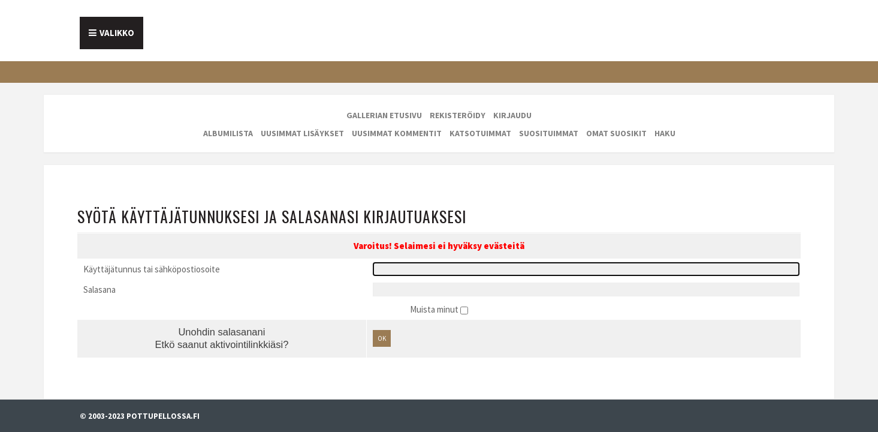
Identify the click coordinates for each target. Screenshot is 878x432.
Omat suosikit (616, 123)
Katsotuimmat (480, 123)
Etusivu (111, 28)
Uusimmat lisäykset (302, 123)
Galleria (397, 28)
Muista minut (435, 269)
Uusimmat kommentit (397, 123)
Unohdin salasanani (232, 294)
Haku (664, 123)
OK (385, 302)
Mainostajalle (304, 28)
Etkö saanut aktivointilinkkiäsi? (232, 309)
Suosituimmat (548, 123)
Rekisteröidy (457, 105)
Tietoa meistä (195, 28)
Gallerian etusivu (384, 105)
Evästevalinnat (27, 389)
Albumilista (228, 123)
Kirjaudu (512, 105)
